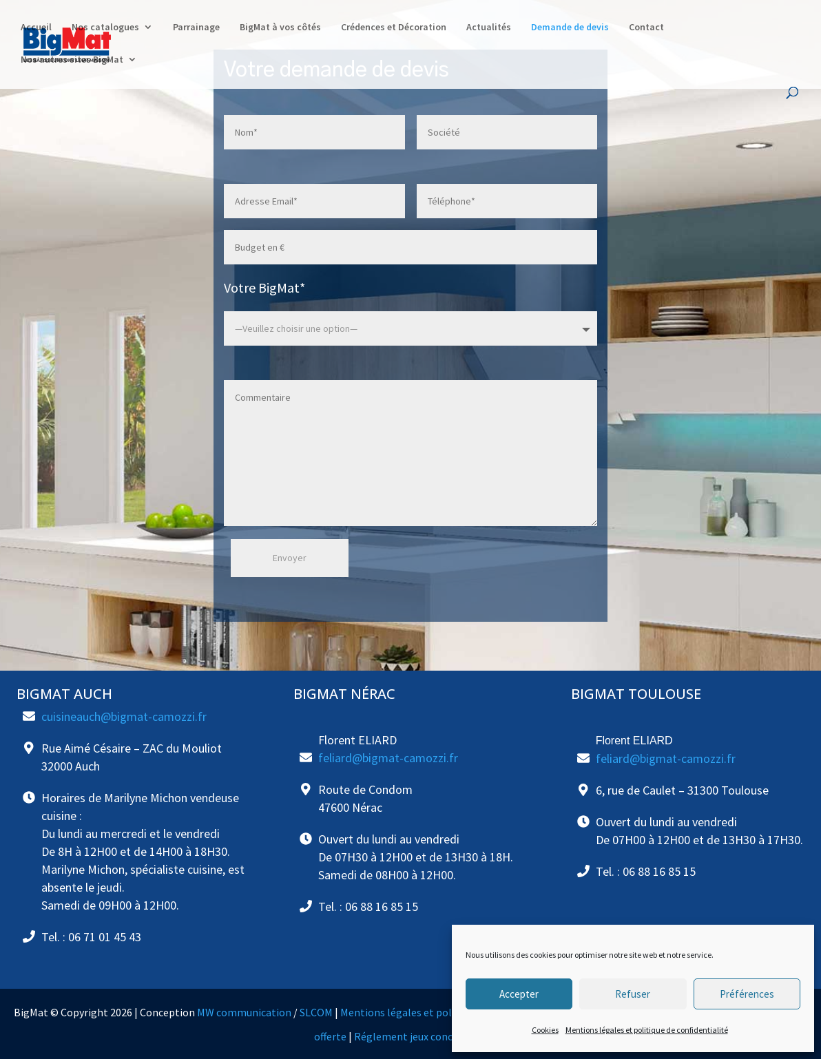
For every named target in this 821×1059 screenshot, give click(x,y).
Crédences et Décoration (393, 28)
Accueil (36, 28)
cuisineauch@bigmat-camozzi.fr (124, 716)
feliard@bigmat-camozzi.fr (388, 758)
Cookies (545, 1030)
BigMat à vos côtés (280, 28)
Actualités (488, 28)
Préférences (747, 993)
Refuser (632, 993)
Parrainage (196, 28)
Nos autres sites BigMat (72, 60)
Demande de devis (570, 28)
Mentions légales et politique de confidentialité (646, 1030)
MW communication (244, 1012)
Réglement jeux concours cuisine (431, 1036)
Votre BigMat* (264, 287)
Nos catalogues (105, 28)
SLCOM (316, 1012)
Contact (646, 28)
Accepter (519, 993)
